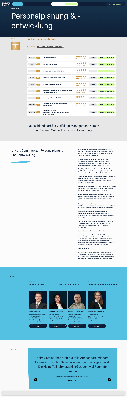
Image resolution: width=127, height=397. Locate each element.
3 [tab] (73, 380)
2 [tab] (71, 380)
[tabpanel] (72, 366)
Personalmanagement (13, 393)
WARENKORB (120, 393)
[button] (64, 4)
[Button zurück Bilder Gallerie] (35, 379)
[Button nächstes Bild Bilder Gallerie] (109, 379)
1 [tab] (69, 380)
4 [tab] (75, 380)
